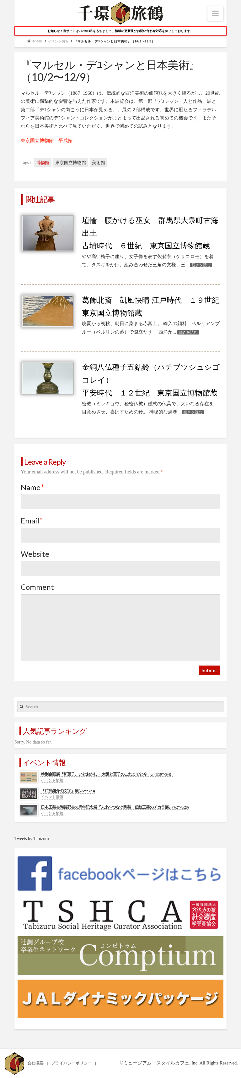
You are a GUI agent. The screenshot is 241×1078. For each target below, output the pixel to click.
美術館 (98, 162)
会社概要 (36, 1063)
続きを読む (201, 265)
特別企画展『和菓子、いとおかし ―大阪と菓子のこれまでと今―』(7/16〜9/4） (107, 774)
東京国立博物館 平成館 (46, 140)
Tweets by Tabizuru (31, 838)
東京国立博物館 (70, 162)
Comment (37, 586)
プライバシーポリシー (72, 1063)
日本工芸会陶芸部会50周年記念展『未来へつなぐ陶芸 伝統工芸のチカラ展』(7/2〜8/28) (114, 807)
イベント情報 (58, 41)
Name (32, 487)
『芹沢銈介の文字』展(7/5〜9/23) (67, 790)
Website (35, 553)
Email (32, 520)
